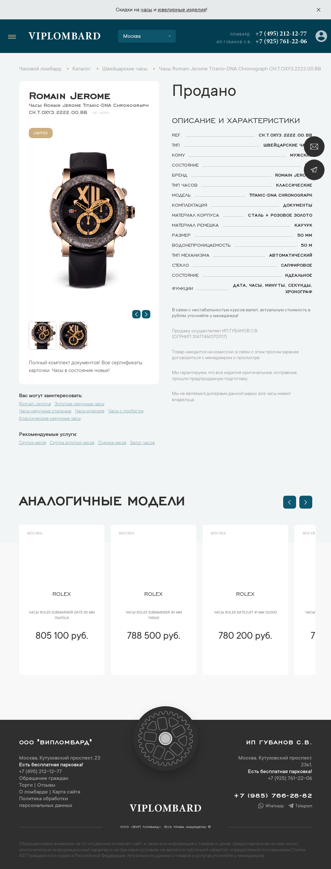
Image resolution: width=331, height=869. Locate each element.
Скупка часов (32, 443)
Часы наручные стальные (45, 411)
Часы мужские (89, 411)
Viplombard (64, 37)
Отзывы (46, 785)
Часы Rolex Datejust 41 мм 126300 (245, 613)
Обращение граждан (43, 778)
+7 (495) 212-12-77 (281, 34)
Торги (26, 785)
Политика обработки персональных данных (45, 802)
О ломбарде (33, 792)
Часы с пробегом (126, 411)
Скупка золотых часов (72, 443)
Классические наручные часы (50, 418)
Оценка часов (112, 443)
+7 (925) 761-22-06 (281, 41)
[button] (136, 314)
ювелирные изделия (182, 10)
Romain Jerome (69, 94)
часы (146, 10)
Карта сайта (66, 792)
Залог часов (142, 443)
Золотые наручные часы (79, 404)
